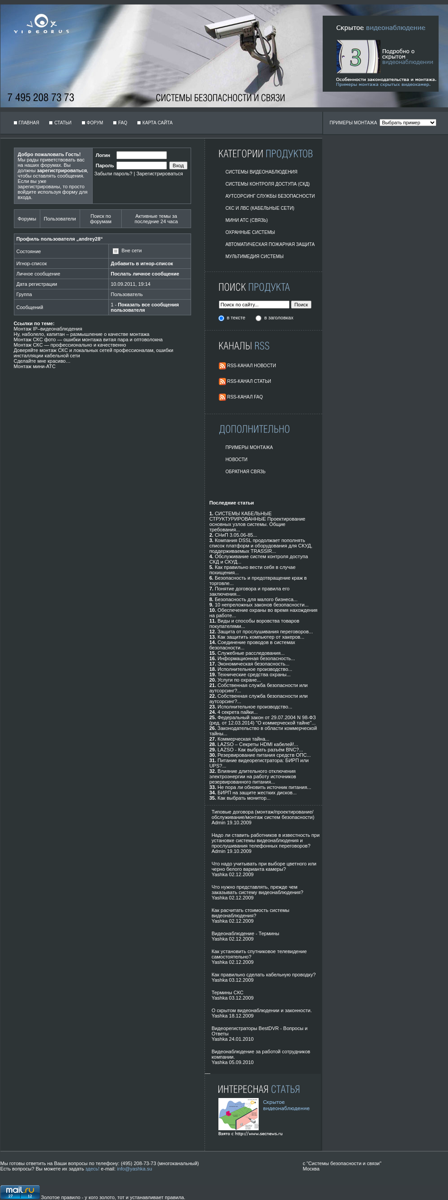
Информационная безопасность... (256, 658)
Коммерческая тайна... (243, 739)
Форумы (27, 218)
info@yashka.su (134, 1168)
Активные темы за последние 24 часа (156, 218)
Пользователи (60, 218)
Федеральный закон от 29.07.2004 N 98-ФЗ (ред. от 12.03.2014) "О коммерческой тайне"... (262, 720)
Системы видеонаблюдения (262, 172)
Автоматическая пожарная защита (270, 244)
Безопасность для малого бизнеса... (256, 599)
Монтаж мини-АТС (35, 366)
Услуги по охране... (239, 680)
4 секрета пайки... (238, 712)
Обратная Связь (246, 471)
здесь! (92, 1168)
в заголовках (279, 317)
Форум (95, 122)
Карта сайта (157, 122)
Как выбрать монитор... (244, 798)
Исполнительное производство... (255, 669)
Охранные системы (250, 232)
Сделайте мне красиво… (42, 361)
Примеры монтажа (249, 447)
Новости (236, 459)
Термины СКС (227, 992)
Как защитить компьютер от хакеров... (261, 637)
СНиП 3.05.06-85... (236, 535)
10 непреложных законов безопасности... (262, 604)
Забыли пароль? (113, 173)
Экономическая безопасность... (254, 663)
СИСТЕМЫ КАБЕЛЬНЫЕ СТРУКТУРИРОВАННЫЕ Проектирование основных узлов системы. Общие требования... (257, 521)
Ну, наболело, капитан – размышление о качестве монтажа (81, 334)
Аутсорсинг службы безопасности (270, 196)
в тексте (237, 317)
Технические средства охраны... (254, 674)
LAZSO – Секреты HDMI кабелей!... (258, 744)
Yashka (220, 874)
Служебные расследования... (251, 653)
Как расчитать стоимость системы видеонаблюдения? (251, 912)
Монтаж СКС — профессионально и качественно (70, 345)
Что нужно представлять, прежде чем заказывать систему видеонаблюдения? (257, 889)
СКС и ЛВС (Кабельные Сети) (260, 208)
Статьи (62, 122)
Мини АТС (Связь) (247, 220)
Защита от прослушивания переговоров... (265, 631)
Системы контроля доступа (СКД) (268, 184)
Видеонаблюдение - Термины (245, 933)
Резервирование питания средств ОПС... (264, 755)
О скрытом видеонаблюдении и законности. (262, 1010)
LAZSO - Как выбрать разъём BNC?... (260, 749)
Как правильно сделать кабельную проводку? (264, 974)
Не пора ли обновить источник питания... (264, 787)
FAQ (122, 122)
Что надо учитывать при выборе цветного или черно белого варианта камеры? (264, 866)
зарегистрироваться (62, 170)
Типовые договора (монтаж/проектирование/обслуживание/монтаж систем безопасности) (263, 814)
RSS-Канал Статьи (249, 381)
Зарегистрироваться (160, 173)
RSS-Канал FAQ (245, 396)
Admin (219, 822)
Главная (29, 122)
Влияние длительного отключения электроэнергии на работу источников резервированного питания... (252, 776)
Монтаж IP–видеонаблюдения (48, 328)
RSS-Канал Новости (251, 365)
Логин (103, 155)
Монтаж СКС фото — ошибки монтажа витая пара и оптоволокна (88, 339)
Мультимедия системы (255, 256)
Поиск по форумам (100, 218)
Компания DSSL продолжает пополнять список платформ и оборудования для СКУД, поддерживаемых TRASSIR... (260, 546)
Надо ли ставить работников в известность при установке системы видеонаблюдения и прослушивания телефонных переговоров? (266, 840)
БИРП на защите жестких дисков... (257, 792)
